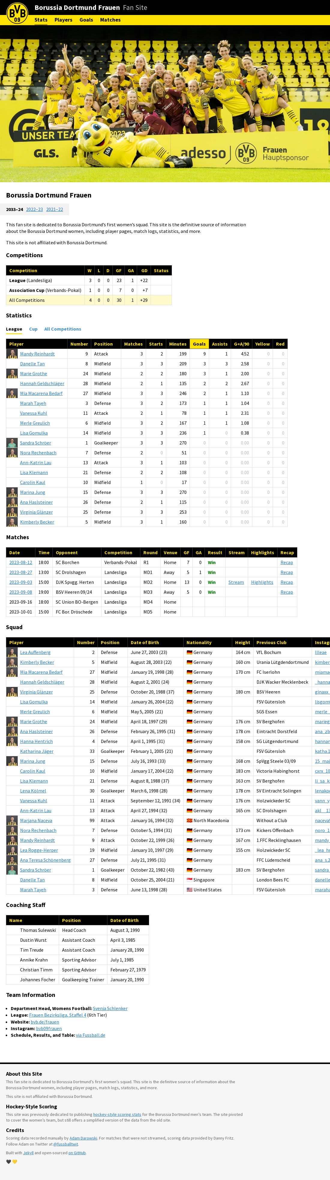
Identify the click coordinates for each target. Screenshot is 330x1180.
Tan (32, 364)
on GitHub (77, 1152)
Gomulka (34, 433)
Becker (37, 522)
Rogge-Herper (39, 850)
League (14, 329)
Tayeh (33, 403)
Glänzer (36, 512)
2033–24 (14, 209)
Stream (236, 582)
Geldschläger (42, 383)
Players (63, 19)
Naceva (36, 820)
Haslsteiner (36, 502)
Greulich (35, 423)
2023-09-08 (20, 592)
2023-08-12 (20, 562)
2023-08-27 (20, 572)
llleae (321, 652)
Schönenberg (45, 860)
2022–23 (34, 209)
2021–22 (54, 209)
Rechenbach (38, 453)
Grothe (33, 373)
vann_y (322, 801)
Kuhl (33, 413)
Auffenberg (35, 652)
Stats (40, 19)
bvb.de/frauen (45, 1022)
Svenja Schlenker (110, 1008)
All (62, 329)
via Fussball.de (90, 1035)
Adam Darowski (83, 1138)
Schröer (35, 443)
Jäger (36, 751)
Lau (35, 462)
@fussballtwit (65, 1144)
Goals (86, 19)
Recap (286, 562)
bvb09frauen (49, 1028)
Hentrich (36, 741)
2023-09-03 (20, 582)
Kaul (32, 482)
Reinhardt (37, 354)
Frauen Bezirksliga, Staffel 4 (57, 1015)
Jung (32, 492)
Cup (33, 329)
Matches (110, 19)
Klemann (34, 472)
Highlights (262, 582)
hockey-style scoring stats (117, 1114)
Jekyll (28, 1152)
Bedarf (41, 393)
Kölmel (33, 791)
